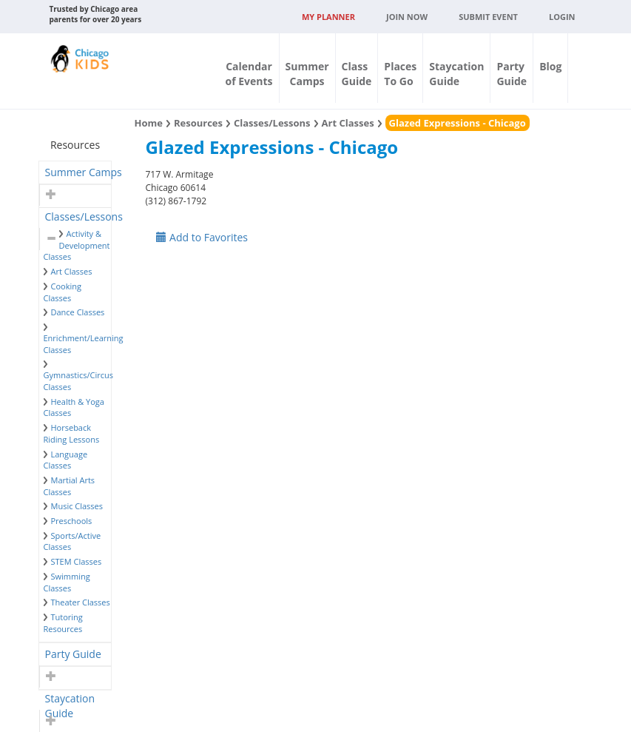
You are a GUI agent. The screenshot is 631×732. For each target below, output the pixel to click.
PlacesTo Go (400, 73)
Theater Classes (80, 602)
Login (562, 16)
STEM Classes (76, 561)
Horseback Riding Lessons (72, 433)
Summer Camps (83, 172)
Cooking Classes (62, 292)
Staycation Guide (70, 700)
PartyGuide (511, 73)
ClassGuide (357, 73)
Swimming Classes (67, 582)
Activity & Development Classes (77, 245)
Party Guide (73, 654)
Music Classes (77, 505)
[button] (49, 195)
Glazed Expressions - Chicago (457, 123)
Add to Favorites (202, 237)
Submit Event (488, 16)
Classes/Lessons (84, 216)
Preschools (71, 520)
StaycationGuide (456, 73)
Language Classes (66, 460)
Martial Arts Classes (69, 485)
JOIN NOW (407, 16)
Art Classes (71, 271)
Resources (198, 123)
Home (148, 123)
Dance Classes (78, 312)
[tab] (75, 172)
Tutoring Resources (63, 622)
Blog (550, 66)
